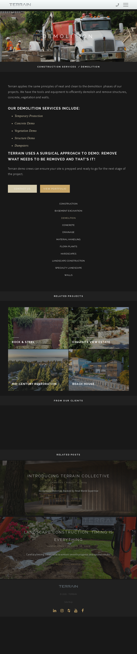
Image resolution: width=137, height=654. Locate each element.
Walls (68, 275)
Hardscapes (68, 253)
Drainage (68, 232)
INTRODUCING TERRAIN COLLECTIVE (68, 476)
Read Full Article (68, 501)
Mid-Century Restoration (34, 384)
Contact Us (22, 188)
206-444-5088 (117, 5)
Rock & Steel (23, 342)
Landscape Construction (68, 261)
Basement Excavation (68, 211)
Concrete (68, 225)
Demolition (68, 218)
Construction (68, 203)
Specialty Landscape (68, 268)
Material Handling (68, 239)
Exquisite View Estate (91, 342)
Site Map (68, 602)
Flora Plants (68, 246)
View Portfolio (54, 188)
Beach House (83, 384)
